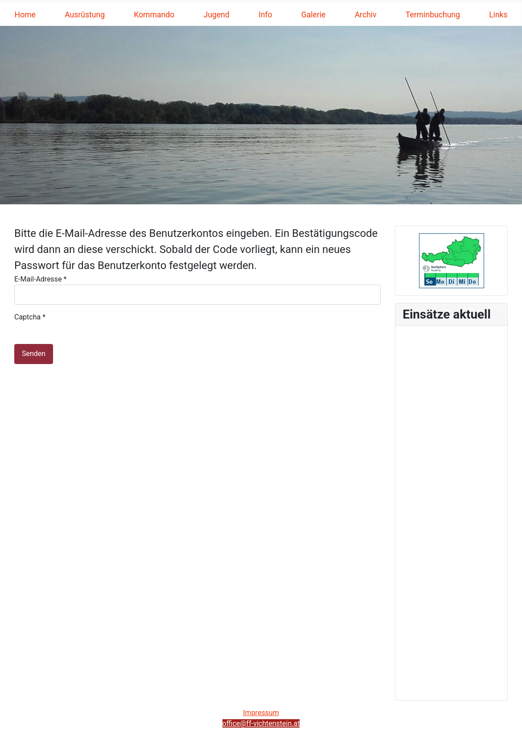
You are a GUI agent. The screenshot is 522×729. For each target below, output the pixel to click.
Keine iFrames (451, 511)
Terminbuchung (433, 14)
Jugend (216, 14)
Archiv (366, 14)
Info (265, 14)
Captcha (29, 317)
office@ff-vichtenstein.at (261, 723)
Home (25, 14)
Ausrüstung (85, 14)
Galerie (313, 14)
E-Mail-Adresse (40, 279)
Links (498, 14)
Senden (33, 353)
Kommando (154, 14)
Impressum (261, 712)
